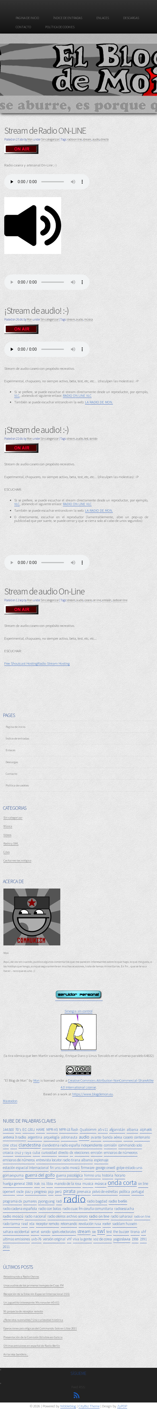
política (124, 1191)
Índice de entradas (67, 18)
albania (132, 1129)
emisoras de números (19, 1160)
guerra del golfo (40, 1175)
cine (6, 1145)
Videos (7, 835)
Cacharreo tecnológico (17, 860)
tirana (135, 1231)
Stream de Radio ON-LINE (45, 130)
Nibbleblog (68, 1406)
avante (96, 1137)
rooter (106, 1223)
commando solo (130, 1145)
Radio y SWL (10, 843)
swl (101, 1231)
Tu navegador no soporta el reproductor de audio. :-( (47, 181)
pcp (50, 1191)
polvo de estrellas (105, 1191)
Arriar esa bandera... (15, 1354)
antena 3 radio (14, 1137)
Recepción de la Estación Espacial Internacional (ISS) (36, 1294)
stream (87, 139)
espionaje (101, 1160)
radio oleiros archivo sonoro (67, 1216)
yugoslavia (121, 1239)
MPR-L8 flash (68, 1129)
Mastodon (10, 1100)
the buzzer (121, 1231)
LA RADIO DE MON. (99, 402)
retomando (69, 1223)
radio (74, 1199)
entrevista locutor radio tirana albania (64, 1160)
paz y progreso (36, 1191)
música (88, 319)
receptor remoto (47, 1223)
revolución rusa (89, 1223)
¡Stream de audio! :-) (36, 310)
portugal (137, 1191)
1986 (135, 1239)
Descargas (131, 18)
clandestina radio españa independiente (72, 1145)
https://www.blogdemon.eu (92, 1094)
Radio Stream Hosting (54, 663)
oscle (20, 1191)
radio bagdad (97, 1201)
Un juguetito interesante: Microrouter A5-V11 (31, 1302)
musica (87, 1183)
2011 (6, 1246)
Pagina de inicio (27, 18)
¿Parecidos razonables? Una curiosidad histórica (33, 1320)
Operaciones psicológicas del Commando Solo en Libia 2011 (40, 1328)
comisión (110, 1145)
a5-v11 (103, 1129)
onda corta (122, 1182)
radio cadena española (20, 1208)
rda (31, 1223)
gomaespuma (13, 1175)
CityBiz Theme (89, 1406)
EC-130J (28, 1129)
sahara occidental (16, 1231)
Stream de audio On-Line (44, 591)
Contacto (23, 27)
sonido (93, 439)
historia (107, 1175)
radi (59, 1201)
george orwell (105, 1167)
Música (7, 826)
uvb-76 (36, 1239)
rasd (24, 1223)
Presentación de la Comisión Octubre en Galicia (33, 1337)
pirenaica (84, 1191)
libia (49, 1183)
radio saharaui (122, 1216)
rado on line (142, 1216)
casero (88, 600)
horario (120, 1175)
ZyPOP (122, 1406)
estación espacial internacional (26, 1167)
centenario (142, 1137)
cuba (36, 1152)
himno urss (92, 1175)
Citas (6, 852)
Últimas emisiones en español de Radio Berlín (31, 1346)
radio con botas (49, 1208)
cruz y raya (23, 1152)
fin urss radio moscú (65, 1167)
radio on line (74, 139)
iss (43, 1183)
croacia (8, 1152)
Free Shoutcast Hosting (21, 663)
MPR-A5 (52, 1129)
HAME (40, 1129)
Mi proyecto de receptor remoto (23, 1311)
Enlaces (102, 18)
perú (58, 1191)
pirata (69, 1191)
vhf (69, 1239)
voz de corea (102, 1239)
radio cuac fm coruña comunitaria (88, 1208)
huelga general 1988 (18, 1183)
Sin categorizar (50, 139)
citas (13, 1145)
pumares (30, 1201)
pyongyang (46, 1201)
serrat (35, 1231)
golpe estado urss (129, 1167)
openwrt (9, 1191)
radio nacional (35, 1216)
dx (71, 1152)
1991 (143, 1239)
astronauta (69, 1137)
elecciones (82, 1152)
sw (94, 1231)
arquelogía (51, 1137)
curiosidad (49, 1152)
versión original (54, 1239)
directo (104, 139)
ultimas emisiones (16, 1239)
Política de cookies (60, 27)
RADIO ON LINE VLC (77, 395)
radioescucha (124, 1208)
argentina (35, 1137)
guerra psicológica (69, 1175)
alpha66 (146, 1129)
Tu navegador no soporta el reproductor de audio (47, 562)
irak (37, 1183)
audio (96, 139)
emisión (106, 600)
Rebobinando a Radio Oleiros (21, 1276)
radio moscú (13, 1216)
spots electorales (64, 1231)
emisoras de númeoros (120, 1152)
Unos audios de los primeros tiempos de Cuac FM (33, 1285)
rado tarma (11, 1223)
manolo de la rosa (67, 1183)
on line (97, 600)
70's (18, 1129)
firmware (87, 1167)
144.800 (8, 1129)
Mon (30, 139)
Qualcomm (88, 1129)
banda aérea (112, 1137)
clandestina (29, 1145)
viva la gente (82, 1239)
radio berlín (118, 1201)
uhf (143, 1231)
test (86, 439)
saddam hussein (124, 1223)
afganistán (117, 1129)
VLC (17, 395)
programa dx (12, 1201)
